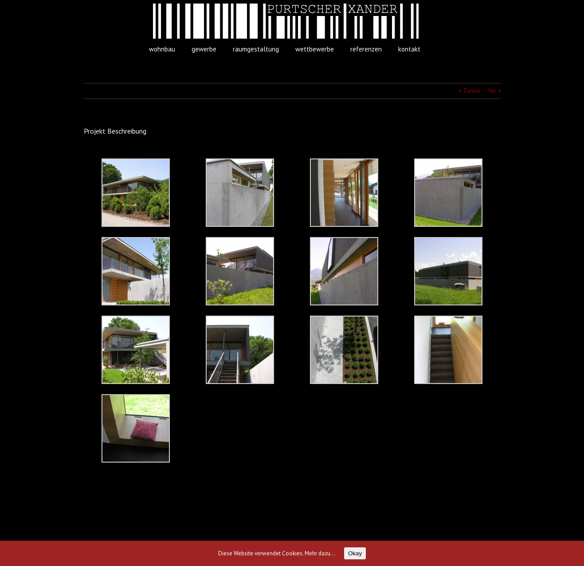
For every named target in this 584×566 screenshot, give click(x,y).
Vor (492, 91)
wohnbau (162, 49)
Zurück (471, 91)
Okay (355, 553)
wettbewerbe (314, 49)
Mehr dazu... (320, 553)
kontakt (409, 49)
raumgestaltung (256, 49)
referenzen (366, 49)
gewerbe (204, 49)
